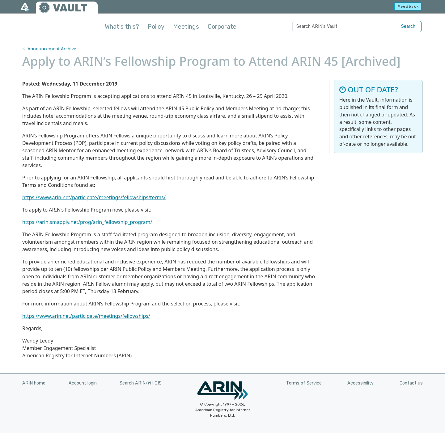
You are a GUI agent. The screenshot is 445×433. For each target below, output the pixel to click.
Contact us (411, 383)
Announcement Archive (52, 49)
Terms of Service (304, 383)
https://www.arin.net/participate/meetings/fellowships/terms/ (94, 197)
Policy (156, 26)
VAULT (70, 8)
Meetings (186, 26)
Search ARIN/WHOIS (141, 383)
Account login (83, 383)
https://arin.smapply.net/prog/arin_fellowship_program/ (87, 222)
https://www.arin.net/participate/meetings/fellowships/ (86, 316)
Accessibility (360, 383)
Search (408, 26)
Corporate (222, 26)
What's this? (122, 26)
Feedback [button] (408, 6)
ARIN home (33, 383)
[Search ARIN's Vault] (343, 26)
